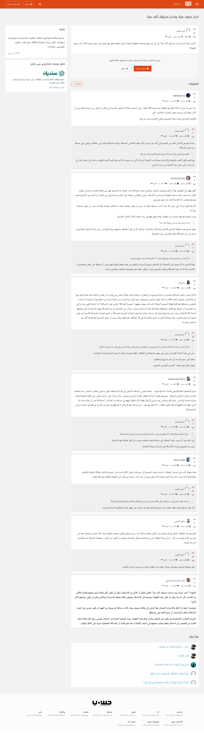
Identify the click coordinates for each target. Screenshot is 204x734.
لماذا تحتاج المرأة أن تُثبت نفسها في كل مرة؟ (166, 682)
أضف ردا (174, 101)
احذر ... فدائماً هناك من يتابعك (174, 647)
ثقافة (187, 36)
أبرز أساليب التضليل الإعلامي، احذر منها (169, 673)
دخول (124, 68)
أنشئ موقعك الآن (56, 87)
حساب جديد (142, 68)
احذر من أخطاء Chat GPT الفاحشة (172, 664)
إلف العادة (183, 655)
